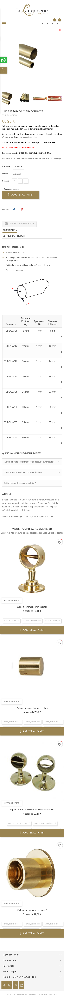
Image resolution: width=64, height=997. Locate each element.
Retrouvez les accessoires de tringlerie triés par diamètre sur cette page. (32, 158)
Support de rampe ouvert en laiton (32, 607)
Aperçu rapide (11, 600)
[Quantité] (14, 180)
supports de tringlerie (31, 137)
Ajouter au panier (20, 194)
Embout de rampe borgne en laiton (32, 708)
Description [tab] (9, 230)
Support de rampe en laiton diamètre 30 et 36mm (32, 809)
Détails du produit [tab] (13, 235)
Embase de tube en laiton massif (32, 910)
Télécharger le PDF (19, 223)
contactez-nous (9, 153)
